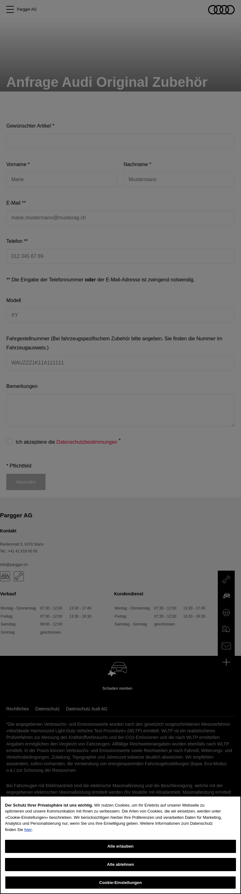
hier (28, 838)
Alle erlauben (120, 855)
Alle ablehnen (120, 873)
